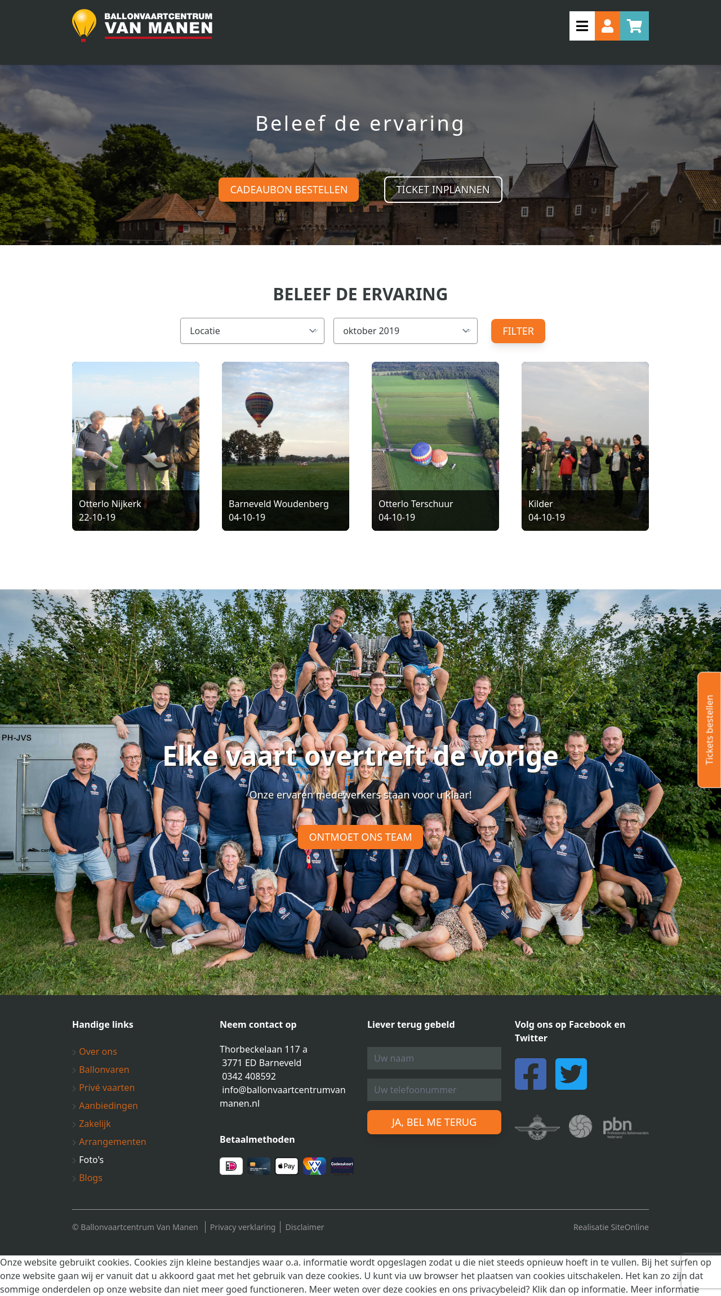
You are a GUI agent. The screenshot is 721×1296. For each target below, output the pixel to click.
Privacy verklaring (243, 1227)
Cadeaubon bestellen (289, 189)
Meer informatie (664, 1289)
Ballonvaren (101, 1069)
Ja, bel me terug (434, 1122)
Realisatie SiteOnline (611, 1227)
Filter (518, 331)
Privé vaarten (103, 1087)
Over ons (94, 1051)
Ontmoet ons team (360, 837)
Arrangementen (109, 1141)
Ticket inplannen (443, 189)
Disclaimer (304, 1227)
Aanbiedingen (105, 1105)
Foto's (88, 1159)
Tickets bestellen (709, 730)
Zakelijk (91, 1123)
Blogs (87, 1177)
